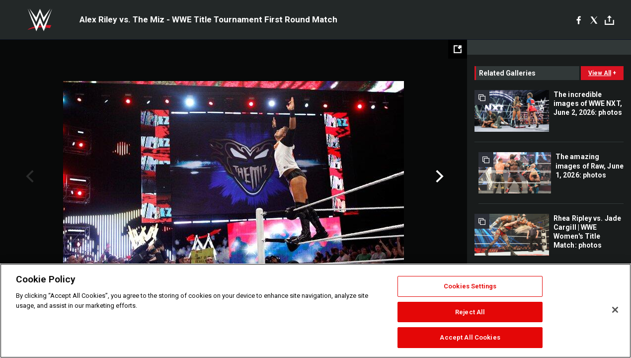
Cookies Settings (470, 286)
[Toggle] (609, 20)
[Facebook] (578, 20)
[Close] (615, 310)
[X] (594, 20)
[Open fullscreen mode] (457, 49)
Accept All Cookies (470, 337)
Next (438, 176)
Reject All (470, 312)
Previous (28, 176)
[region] (315, 311)
